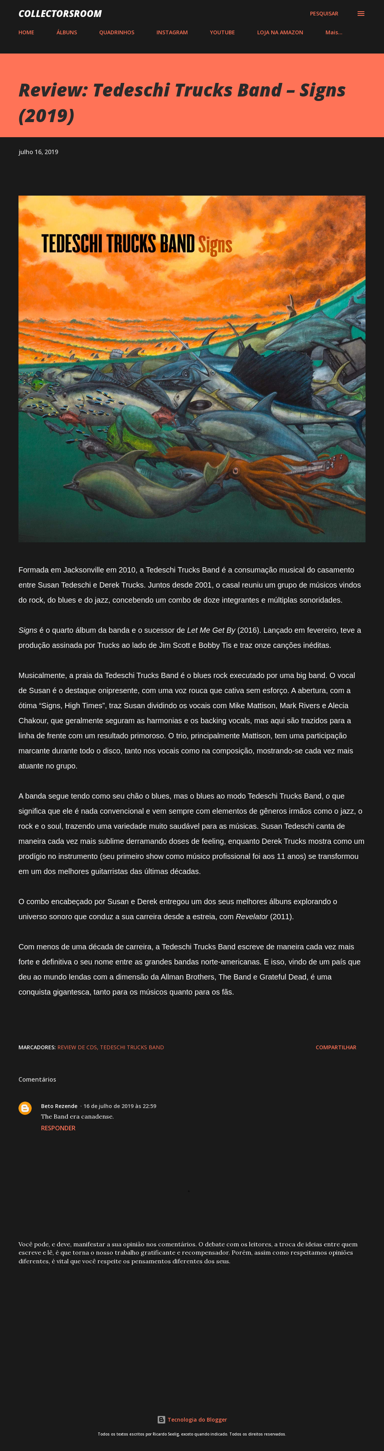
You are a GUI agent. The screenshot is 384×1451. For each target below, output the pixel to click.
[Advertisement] (192, 1330)
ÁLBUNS (67, 32)
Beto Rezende (59, 1106)
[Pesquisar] (324, 13)
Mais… (334, 32)
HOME (26, 32)
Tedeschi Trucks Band (132, 1047)
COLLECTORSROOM (60, 13)
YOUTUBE (222, 32)
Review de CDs (77, 1047)
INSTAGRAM (172, 32)
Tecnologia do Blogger (192, 1419)
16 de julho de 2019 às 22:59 (119, 1106)
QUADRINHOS (116, 32)
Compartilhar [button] (336, 1047)
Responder (58, 1128)
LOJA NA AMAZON (280, 32)
